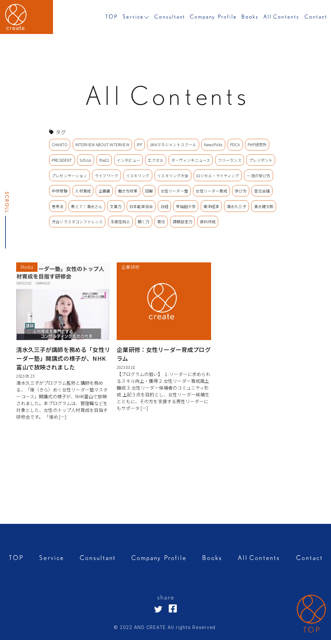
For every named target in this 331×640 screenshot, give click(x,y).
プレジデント (260, 160)
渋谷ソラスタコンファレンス (77, 221)
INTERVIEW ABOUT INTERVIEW (102, 144)
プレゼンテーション (69, 175)
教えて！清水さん (86, 206)
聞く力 (143, 221)
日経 (164, 206)
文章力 (116, 206)
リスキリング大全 (172, 175)
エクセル (156, 160)
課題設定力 (182, 221)
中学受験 (60, 190)
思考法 (57, 206)
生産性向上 (120, 221)
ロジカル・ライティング (217, 175)
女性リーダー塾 (174, 190)
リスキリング (138, 175)
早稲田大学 (186, 206)
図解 (149, 190)
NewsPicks (213, 144)
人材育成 (83, 190)
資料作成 (208, 221)
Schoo (85, 160)
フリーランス (229, 160)
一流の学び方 (258, 175)
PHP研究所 (257, 144)
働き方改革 (128, 190)
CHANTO (60, 144)
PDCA (235, 144)
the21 (104, 160)
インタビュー (128, 160)
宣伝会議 (262, 190)
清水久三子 (236, 206)
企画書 (104, 190)
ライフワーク (106, 175)
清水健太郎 (263, 206)
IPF (139, 144)
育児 (161, 221)
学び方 (240, 190)
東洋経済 (211, 206)
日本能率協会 (141, 206)
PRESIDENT (62, 160)
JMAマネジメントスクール (173, 144)
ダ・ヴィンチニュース (190, 160)
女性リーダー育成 (211, 190)
